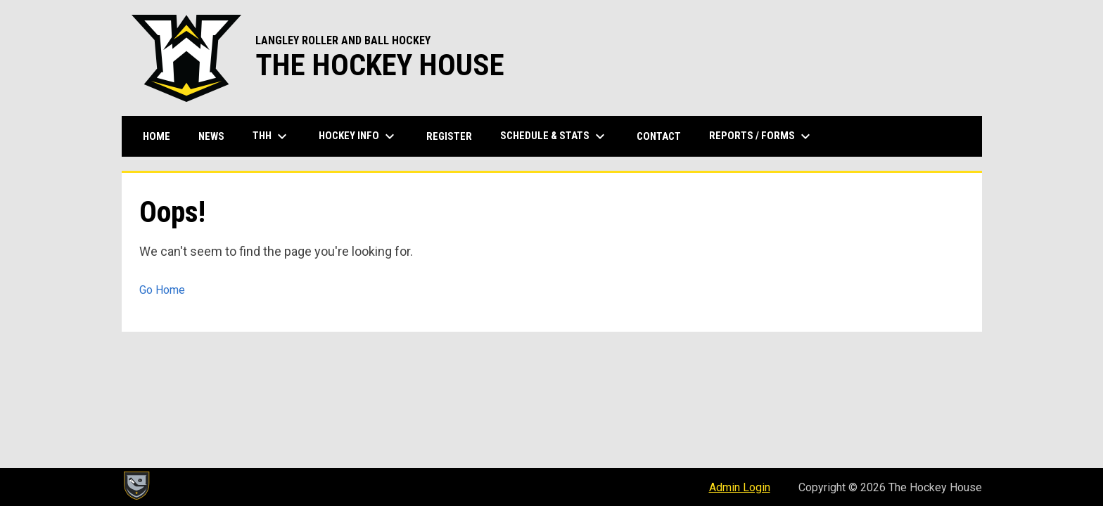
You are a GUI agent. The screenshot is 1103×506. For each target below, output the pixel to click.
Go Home (162, 290)
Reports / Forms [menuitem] (761, 136)
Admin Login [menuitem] (739, 487)
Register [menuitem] (449, 136)
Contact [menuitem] (659, 136)
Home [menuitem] (156, 136)
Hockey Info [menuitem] (358, 136)
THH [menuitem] (272, 136)
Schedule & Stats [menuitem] (554, 136)
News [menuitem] (211, 136)
